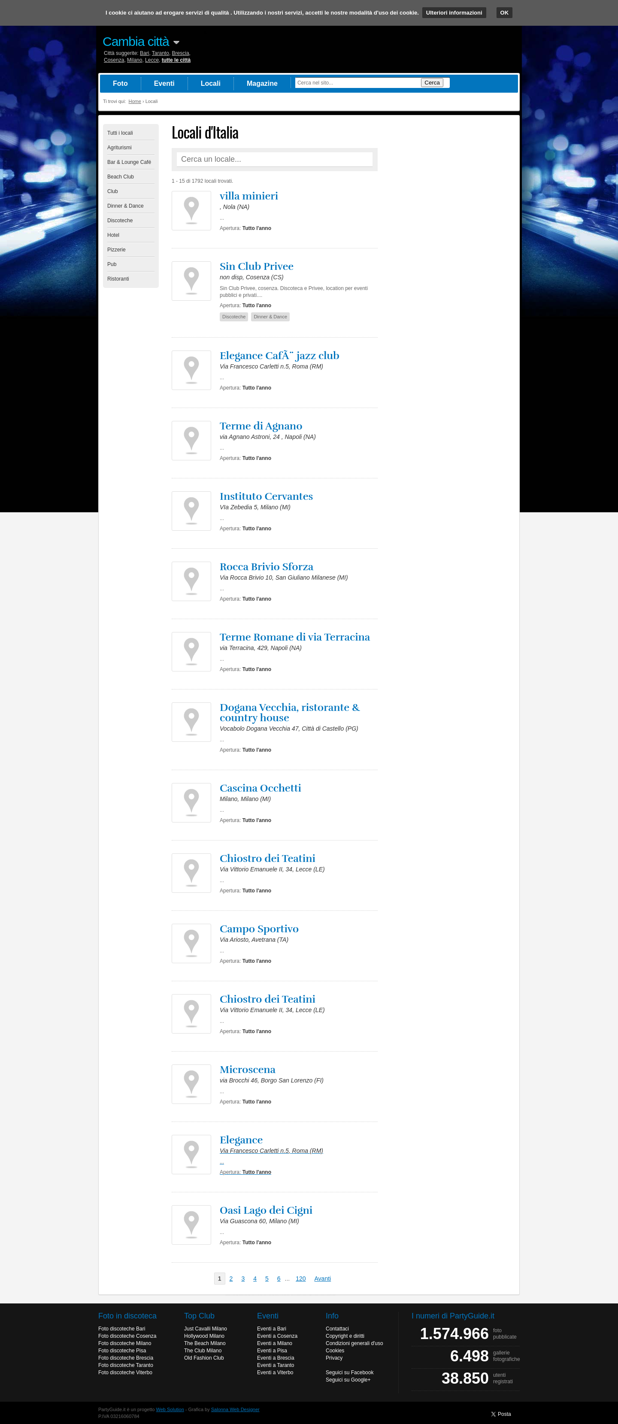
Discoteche (120, 221)
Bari (144, 53)
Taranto (160, 53)
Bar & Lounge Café (129, 162)
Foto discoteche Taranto (125, 1365)
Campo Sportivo (259, 928)
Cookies (335, 1351)
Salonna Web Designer (235, 1409)
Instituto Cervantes (266, 496)
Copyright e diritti (345, 1336)
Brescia (180, 53)
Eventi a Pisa (272, 1351)
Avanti (323, 1278)
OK (504, 12)
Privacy (334, 1358)
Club (112, 191)
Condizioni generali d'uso (354, 1343)
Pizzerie (116, 250)
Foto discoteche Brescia (125, 1358)
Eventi (164, 83)
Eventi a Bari (271, 1329)
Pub (111, 264)
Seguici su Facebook (349, 1373)
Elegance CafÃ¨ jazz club (279, 355)
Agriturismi (119, 148)
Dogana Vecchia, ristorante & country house (290, 712)
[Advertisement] (450, 252)
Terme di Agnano (261, 426)
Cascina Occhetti (260, 788)
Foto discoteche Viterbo (125, 1373)
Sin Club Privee (257, 266)
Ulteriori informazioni (454, 12)
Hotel (113, 235)
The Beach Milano (205, 1343)
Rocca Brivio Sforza (266, 566)
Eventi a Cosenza (277, 1336)
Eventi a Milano (274, 1343)
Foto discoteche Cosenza (127, 1336)
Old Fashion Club (204, 1358)
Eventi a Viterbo (275, 1373)
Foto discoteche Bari (121, 1329)
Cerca (432, 82)
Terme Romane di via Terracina (295, 637)
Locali (211, 83)
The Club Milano (202, 1351)
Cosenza (114, 60)
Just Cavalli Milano (205, 1329)
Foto (120, 83)
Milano (134, 60)
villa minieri (249, 196)
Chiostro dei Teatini (267, 858)
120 (301, 1278)
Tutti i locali (120, 133)
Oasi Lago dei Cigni (266, 1210)
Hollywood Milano (204, 1336)
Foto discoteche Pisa (122, 1351)
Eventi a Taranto (275, 1365)
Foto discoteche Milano (124, 1343)
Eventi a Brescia (275, 1358)
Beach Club (120, 177)
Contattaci (337, 1329)
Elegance (241, 1140)
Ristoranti (118, 279)
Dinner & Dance (125, 206)
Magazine (262, 83)
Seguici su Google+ (348, 1380)
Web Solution (170, 1409)
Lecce (152, 60)
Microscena (248, 1069)
